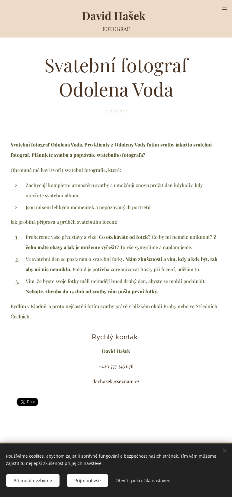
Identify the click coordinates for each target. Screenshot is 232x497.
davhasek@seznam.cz (116, 381)
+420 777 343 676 (116, 366)
